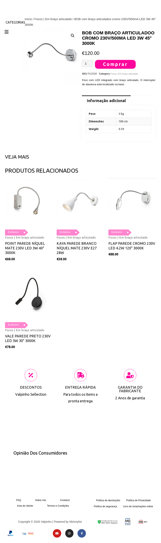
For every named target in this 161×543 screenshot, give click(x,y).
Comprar (115, 64)
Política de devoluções (108, 500)
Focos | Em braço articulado (53, 19)
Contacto (65, 500)
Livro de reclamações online (138, 506)
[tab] (106, 100)
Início (28, 19)
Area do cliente (25, 505)
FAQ (18, 500)
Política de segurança (105, 506)
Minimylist (75, 521)
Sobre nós (40, 500)
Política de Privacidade (138, 500)
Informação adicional (106, 100)
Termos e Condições (58, 505)
